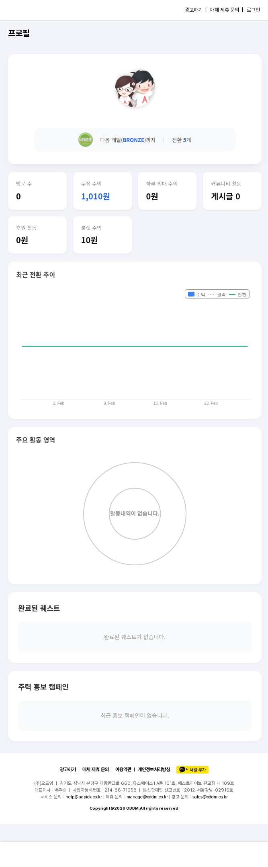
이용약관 (123, 769)
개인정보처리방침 (154, 769)
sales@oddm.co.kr (210, 797)
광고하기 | (196, 10)
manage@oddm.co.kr (147, 797)
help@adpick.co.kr (83, 797)
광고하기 (68, 769)
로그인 (253, 10)
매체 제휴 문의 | (226, 10)
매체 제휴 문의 (95, 769)
